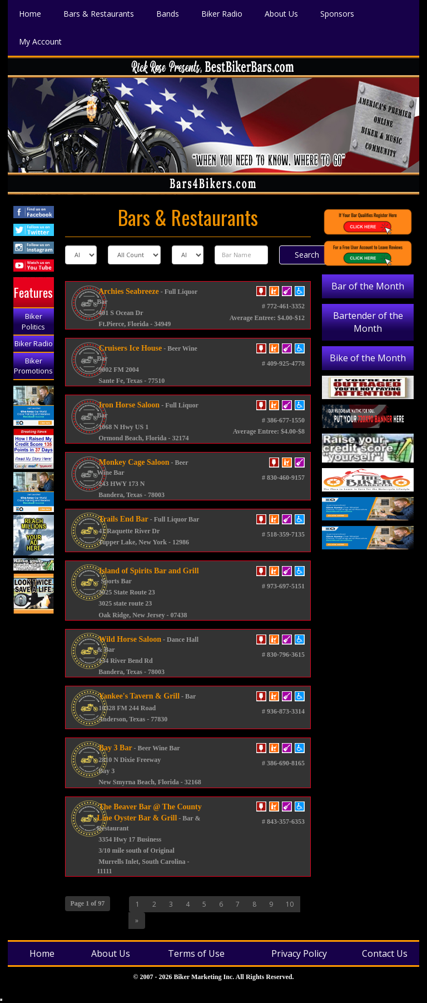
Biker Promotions (33, 366)
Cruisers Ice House (129, 348)
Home (41, 953)
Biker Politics (33, 321)
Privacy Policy (299, 953)
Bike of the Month (368, 358)
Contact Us (385, 953)
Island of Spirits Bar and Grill (147, 571)
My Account (40, 41)
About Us (110, 953)
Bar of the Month (367, 286)
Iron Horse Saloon (128, 405)
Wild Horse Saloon (129, 639)
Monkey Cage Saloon (133, 462)
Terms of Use (196, 953)
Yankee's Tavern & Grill (138, 696)
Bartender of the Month (368, 322)
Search (307, 254)
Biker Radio (33, 343)
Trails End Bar (122, 519)
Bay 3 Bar (114, 748)
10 (290, 904)
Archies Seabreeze (127, 291)
